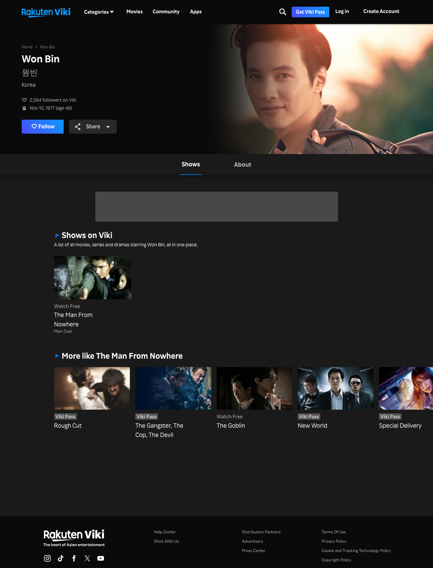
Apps (196, 12)
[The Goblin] (255, 393)
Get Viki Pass (310, 12)
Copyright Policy (336, 559)
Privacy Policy (334, 541)
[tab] (191, 164)
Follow (43, 127)
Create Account (381, 11)
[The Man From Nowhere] (92, 292)
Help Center (165, 531)
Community (166, 12)
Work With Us (166, 541)
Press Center (253, 550)
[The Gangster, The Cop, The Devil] (173, 393)
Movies (134, 12)
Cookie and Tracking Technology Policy (356, 550)
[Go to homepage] (46, 12)
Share (93, 126)
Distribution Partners (261, 531)
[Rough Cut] (92, 393)
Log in (342, 11)
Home (27, 46)
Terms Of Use (334, 531)
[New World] (336, 393)
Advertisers (252, 541)
